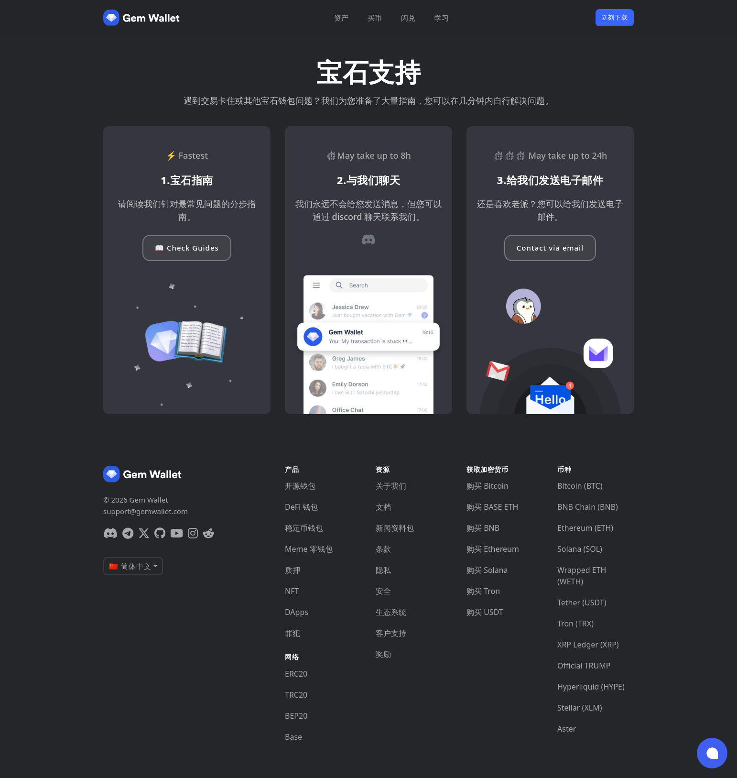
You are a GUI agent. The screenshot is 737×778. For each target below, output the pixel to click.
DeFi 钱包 (301, 507)
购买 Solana (487, 570)
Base (293, 737)
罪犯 (292, 633)
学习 (441, 17)
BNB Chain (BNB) (587, 507)
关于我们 (391, 486)
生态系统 (391, 612)
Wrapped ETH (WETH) (581, 576)
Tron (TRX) (575, 623)
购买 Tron (483, 591)
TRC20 (296, 695)
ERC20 (296, 673)
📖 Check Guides (187, 247)
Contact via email (550, 247)
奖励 (383, 654)
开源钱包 (300, 486)
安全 (383, 591)
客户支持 (391, 633)
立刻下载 (614, 17)
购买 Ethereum (492, 549)
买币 (375, 17)
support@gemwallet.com (145, 511)
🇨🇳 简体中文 (130, 566)
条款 (383, 549)
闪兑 (408, 17)
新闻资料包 (395, 528)
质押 (292, 570)
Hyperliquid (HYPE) (591, 686)
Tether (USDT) (581, 602)
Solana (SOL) (579, 549)
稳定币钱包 (304, 528)
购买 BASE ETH (492, 507)
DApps (296, 612)
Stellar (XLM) (579, 707)
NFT (292, 591)
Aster (566, 728)
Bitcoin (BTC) (580, 486)
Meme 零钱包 (309, 549)
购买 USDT (484, 612)
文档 (383, 507)
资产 (341, 17)
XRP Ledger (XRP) (588, 644)
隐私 (383, 570)
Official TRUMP (583, 665)
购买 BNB (482, 528)
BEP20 (296, 716)
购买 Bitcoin (487, 486)
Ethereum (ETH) (585, 528)
